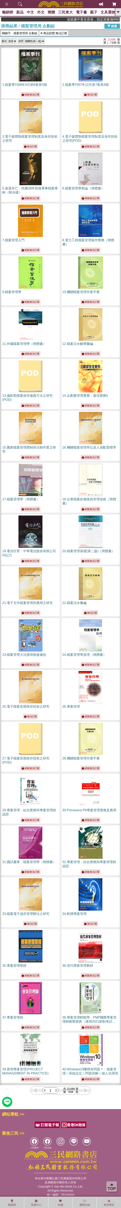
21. (27, 603)
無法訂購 (90, 94)
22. (74, 603)
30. (89, 810)
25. (25, 706)
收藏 (60, 1202)
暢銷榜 (7, 12)
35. (14, 965)
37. (12, 1017)
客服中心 (36, 1202)
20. (88, 551)
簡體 (51, 12)
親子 (93, 12)
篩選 (112, 26)
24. (84, 654)
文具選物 (107, 12)
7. (13, 240)
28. (81, 758)
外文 (41, 12)
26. (71, 706)
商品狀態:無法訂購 (53, 33)
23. (24, 654)
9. (11, 292)
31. (29, 862)
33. (25, 914)
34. (74, 914)
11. (24, 344)
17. (21, 499)
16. (89, 447)
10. (81, 292)
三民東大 (65, 12)
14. (85, 395)
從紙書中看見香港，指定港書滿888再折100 (101, 19)
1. (24, 84)
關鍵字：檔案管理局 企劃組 (19, 33)
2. (85, 84)
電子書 (81, 12)
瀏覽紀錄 (84, 1202)
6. (83, 188)
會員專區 (109, 1202)
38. (89, 1021)
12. (77, 344)
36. (77, 965)
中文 (30, 12)
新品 (20, 12)
